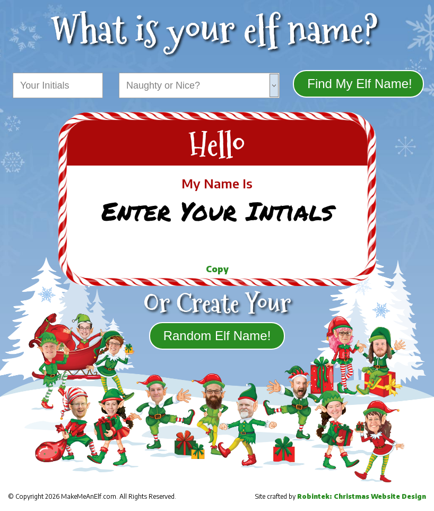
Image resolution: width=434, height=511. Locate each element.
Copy (217, 269)
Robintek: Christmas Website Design (361, 496)
